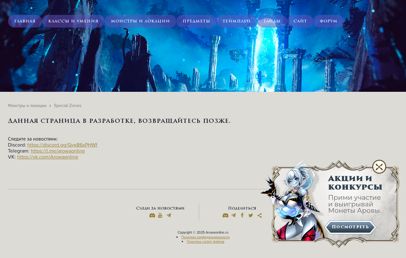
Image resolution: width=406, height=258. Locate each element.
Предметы (196, 21)
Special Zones (68, 106)
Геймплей (237, 21)
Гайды (272, 21)
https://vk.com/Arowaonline (47, 156)
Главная (25, 21)
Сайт (300, 21)
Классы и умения (73, 21)
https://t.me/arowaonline (58, 150)
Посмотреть (350, 227)
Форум (328, 21)
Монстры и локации (140, 21)
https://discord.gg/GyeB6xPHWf (62, 144)
